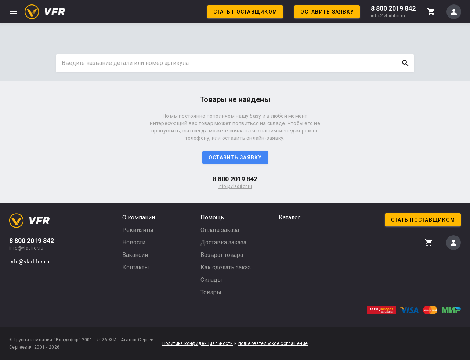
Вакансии (135, 254)
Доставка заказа (223, 242)
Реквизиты (137, 229)
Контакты (135, 267)
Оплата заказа (219, 229)
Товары (210, 292)
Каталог (289, 217)
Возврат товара (221, 254)
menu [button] (13, 11)
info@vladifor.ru (388, 15)
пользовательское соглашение (273, 343)
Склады (211, 279)
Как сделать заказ (225, 267)
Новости (133, 242)
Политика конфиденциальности (197, 343)
